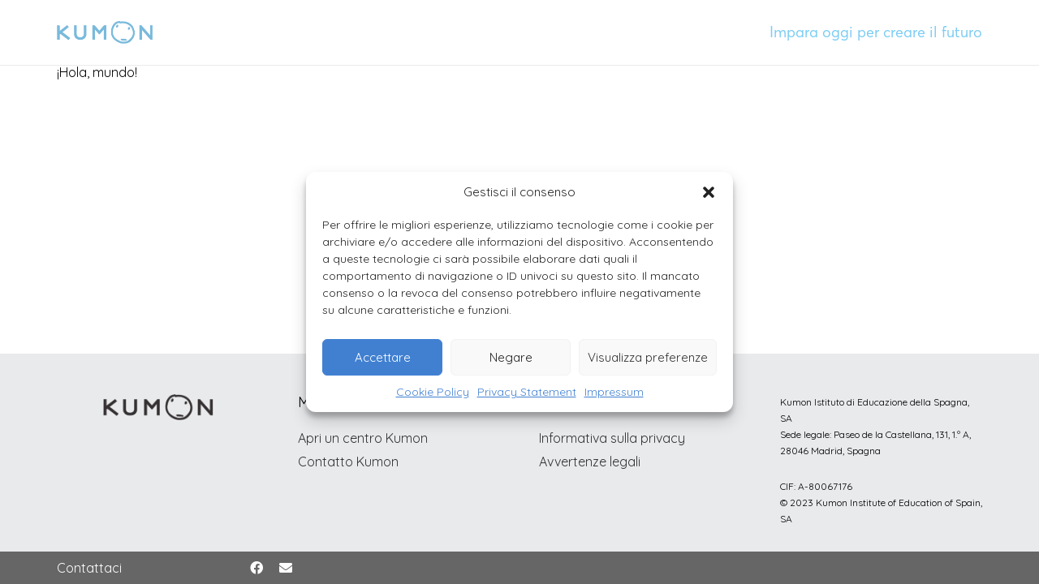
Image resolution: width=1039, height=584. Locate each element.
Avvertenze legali (589, 461)
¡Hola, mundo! (97, 72)
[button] (709, 192)
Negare (510, 357)
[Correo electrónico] (285, 567)
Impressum (614, 391)
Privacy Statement (526, 391)
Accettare (383, 357)
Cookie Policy (432, 391)
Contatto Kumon (348, 461)
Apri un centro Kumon (363, 438)
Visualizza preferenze (648, 357)
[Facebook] (256, 567)
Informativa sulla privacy (612, 438)
